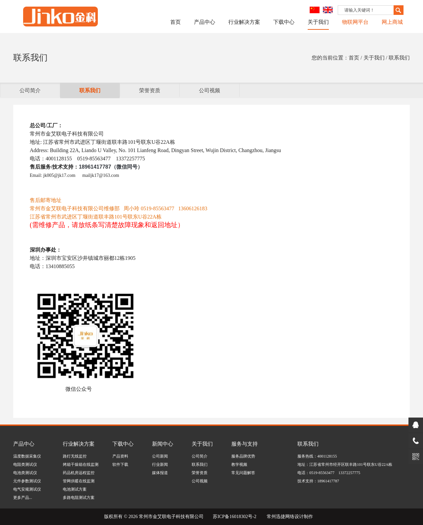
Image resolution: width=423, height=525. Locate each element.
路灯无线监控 (75, 456)
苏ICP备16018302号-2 (234, 516)
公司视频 (209, 90)
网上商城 (392, 22)
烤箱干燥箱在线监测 (80, 464)
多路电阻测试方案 (79, 497)
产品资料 (120, 456)
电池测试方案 (75, 489)
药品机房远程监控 (79, 472)
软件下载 (120, 464)
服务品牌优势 (243, 456)
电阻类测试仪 (25, 464)
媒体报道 (160, 472)
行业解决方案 (244, 22)
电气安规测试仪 (27, 489)
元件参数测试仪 (27, 481)
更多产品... (22, 497)
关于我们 (318, 22)
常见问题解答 (243, 472)
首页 (175, 22)
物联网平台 (355, 22)
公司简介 (30, 90)
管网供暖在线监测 (79, 481)
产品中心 (204, 22)
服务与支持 (244, 444)
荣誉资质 (149, 90)
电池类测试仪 (25, 472)
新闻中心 (162, 444)
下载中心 (283, 22)
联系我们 (89, 90)
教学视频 (239, 464)
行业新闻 (160, 464)
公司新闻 (160, 456)
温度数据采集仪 (27, 456)
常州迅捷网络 (280, 516)
